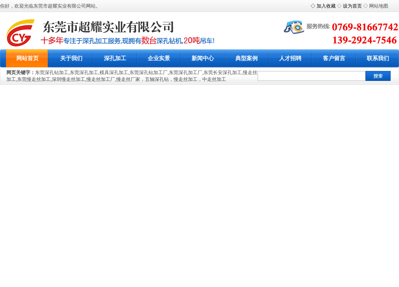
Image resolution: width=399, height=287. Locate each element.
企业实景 (159, 58)
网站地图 (378, 6)
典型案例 (246, 58)
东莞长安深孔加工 (222, 72)
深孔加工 (115, 58)
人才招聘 (290, 58)
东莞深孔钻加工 (51, 72)
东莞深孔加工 (84, 72)
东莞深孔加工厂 (185, 72)
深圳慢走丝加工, (69, 79)
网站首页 (27, 58)
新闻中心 (203, 58)
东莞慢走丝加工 (34, 79)
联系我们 (378, 58)
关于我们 (71, 58)
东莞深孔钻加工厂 (148, 72)
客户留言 (334, 58)
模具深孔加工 (114, 72)
